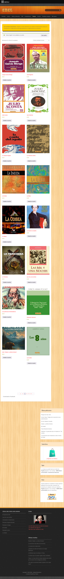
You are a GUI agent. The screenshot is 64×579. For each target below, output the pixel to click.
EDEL (31, 572)
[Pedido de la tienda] (41, 40)
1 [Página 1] (20, 393)
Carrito (39, 16)
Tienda (34, 16)
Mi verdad (43, 426)
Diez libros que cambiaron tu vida (36, 529)
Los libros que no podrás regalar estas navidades (39, 555)
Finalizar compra (46, 16)
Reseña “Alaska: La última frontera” (36, 541)
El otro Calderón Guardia (46, 421)
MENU (6, 2)
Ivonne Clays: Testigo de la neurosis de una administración (50, 418)
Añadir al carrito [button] (7, 80)
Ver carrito (44, 35)
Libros (8, 16)
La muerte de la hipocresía (34, 546)
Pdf (22, 16)
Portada (3, 16)
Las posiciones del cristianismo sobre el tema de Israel (51, 436)
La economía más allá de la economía (36, 543)
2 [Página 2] (22, 393)
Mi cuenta (54, 16)
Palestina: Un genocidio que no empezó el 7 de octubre (51, 432)
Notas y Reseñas (16, 16)
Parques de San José (46, 414)
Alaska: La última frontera (46, 424)
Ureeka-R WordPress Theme (32, 573)
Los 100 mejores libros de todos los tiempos (38, 526)
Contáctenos (28, 16)
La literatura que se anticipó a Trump (36, 553)
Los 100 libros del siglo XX (34, 527)
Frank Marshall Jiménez (46, 429)
